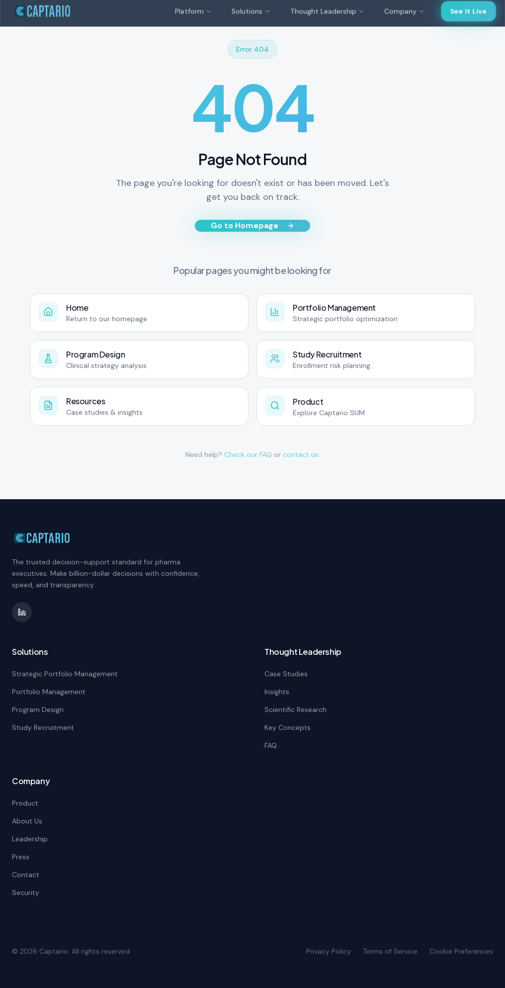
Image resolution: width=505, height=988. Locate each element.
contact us (301, 454)
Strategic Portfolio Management (65, 673)
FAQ (270, 745)
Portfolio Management (48, 691)
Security (25, 892)
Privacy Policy (328, 951)
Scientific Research (295, 709)
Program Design (38, 709)
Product (25, 803)
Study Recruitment (43, 727)
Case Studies (286, 673)
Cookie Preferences (461, 951)
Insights (276, 691)
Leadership (30, 838)
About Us (27, 820)
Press (20, 856)
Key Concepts (287, 727)
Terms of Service (390, 951)
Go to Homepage (252, 225)
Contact (25, 874)
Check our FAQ (248, 454)
